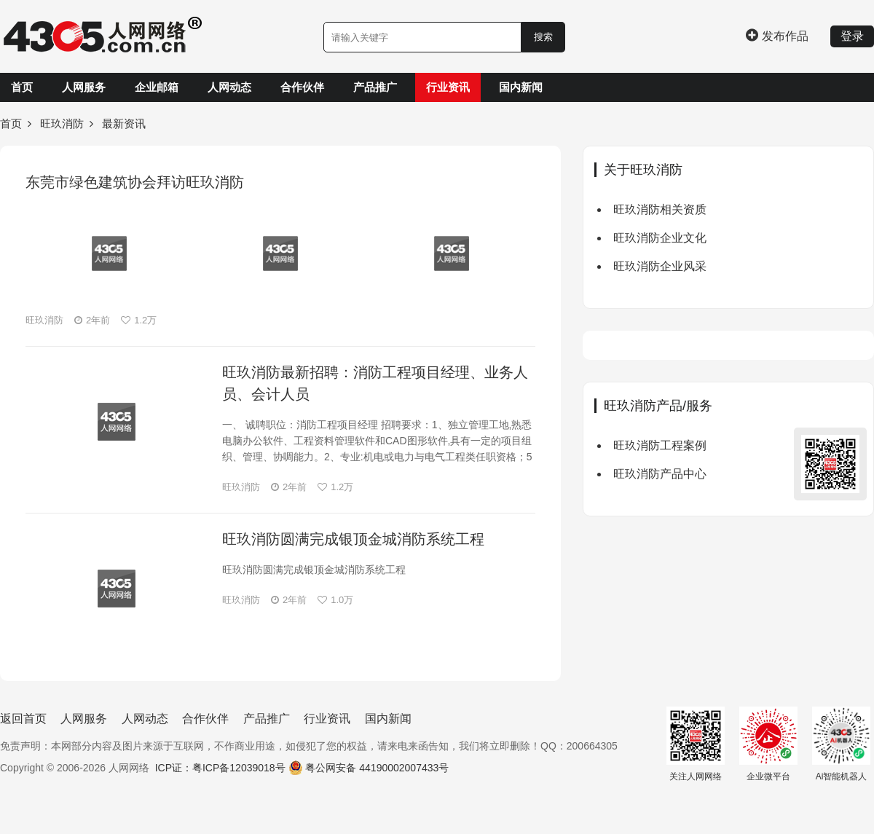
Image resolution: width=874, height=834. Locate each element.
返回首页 (23, 718)
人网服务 (84, 87)
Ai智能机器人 (841, 744)
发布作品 (777, 36)
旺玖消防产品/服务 (658, 405)
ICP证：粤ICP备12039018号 (220, 768)
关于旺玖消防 (643, 169)
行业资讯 (448, 87)
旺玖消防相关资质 (659, 209)
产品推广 (375, 87)
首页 (22, 87)
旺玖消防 (62, 123)
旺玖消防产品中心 (659, 474)
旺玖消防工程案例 (659, 445)
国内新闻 (521, 87)
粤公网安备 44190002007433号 (377, 768)
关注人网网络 (695, 744)
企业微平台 (768, 744)
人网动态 (229, 87)
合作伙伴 (302, 87)
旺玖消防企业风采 (659, 266)
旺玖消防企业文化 (659, 238)
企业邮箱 (156, 87)
